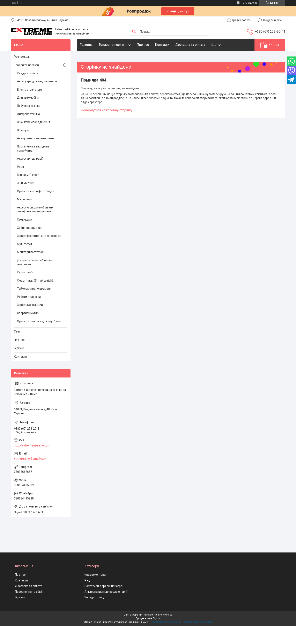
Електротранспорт (29, 89)
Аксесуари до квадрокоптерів (37, 81)
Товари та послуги (112, 45)
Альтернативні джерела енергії (105, 591)
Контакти (162, 45)
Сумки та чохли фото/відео (35, 191)
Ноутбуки (23, 130)
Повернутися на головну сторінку (106, 110)
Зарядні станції (94, 597)
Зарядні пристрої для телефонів (39, 235)
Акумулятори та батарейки (35, 138)
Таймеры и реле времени (34, 288)
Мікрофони (24, 199)
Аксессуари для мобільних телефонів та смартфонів (35, 209)
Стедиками (24, 219)
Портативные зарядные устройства (33, 148)
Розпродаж (22, 56)
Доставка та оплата (190, 45)
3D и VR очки (25, 183)
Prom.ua (167, 614)
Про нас (143, 45)
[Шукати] (134, 32)
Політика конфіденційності (197, 622)
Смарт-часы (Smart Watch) (35, 280)
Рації (20, 166)
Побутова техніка (28, 105)
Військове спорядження (33, 122)
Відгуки (19, 348)
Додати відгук (272, 20)
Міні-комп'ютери (28, 174)
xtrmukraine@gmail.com (30, 458)
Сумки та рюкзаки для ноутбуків (39, 321)
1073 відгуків (249, 2)
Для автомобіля (28, 97)
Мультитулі (24, 244)
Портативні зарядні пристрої (103, 586)
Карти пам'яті (26, 272)
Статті (18, 331)
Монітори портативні (31, 252)
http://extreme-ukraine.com (32, 445)
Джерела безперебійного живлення (34, 262)
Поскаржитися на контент (165, 622)
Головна (86, 45)
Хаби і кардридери (29, 227)
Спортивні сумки (28, 313)
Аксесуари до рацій (30, 158)
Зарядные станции (30, 304)
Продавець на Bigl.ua (148, 618)
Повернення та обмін (29, 591)
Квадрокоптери (27, 73)
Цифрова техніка (28, 114)
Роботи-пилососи (29, 296)
